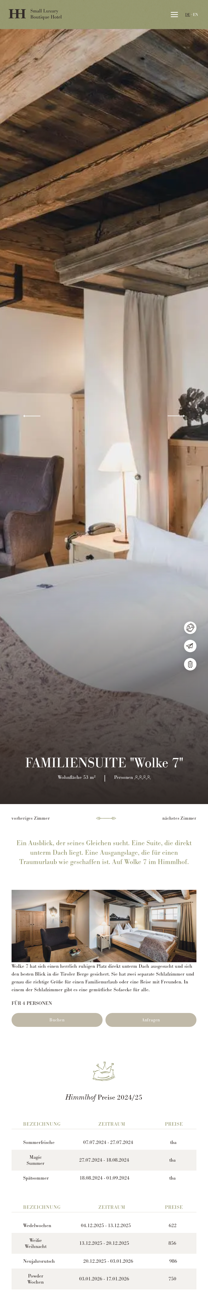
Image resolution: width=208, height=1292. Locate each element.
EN (195, 14)
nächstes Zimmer (179, 818)
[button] (31, 416)
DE (187, 14)
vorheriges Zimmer (31, 818)
